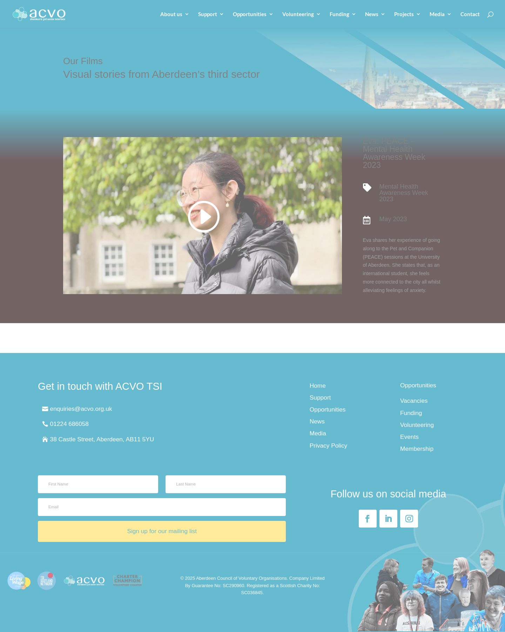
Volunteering (298, 14)
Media (437, 14)
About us (171, 14)
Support (207, 14)
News (371, 14)
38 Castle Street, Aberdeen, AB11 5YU (102, 439)
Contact (470, 14)
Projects (404, 14)
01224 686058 (69, 423)
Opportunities (250, 14)
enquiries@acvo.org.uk (81, 408)
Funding (339, 14)
